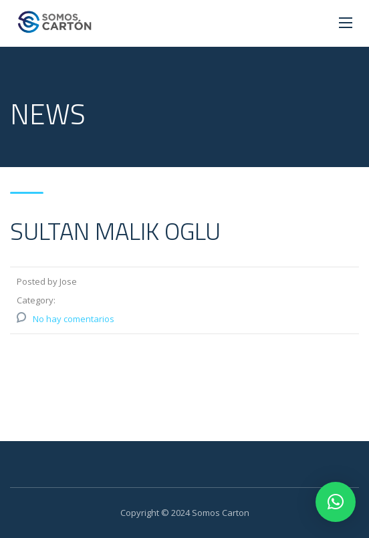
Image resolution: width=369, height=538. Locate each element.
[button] (336, 502)
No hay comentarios (73, 319)
